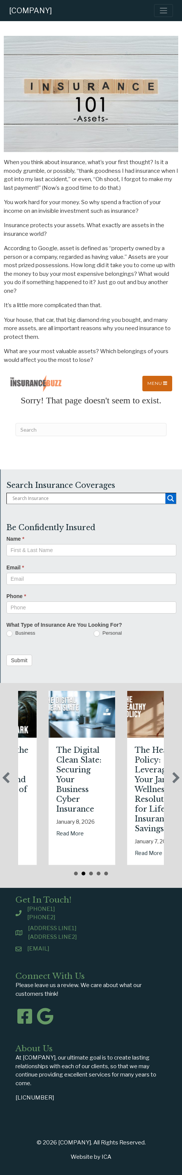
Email (15, 567)
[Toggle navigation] (163, 10)
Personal (108, 633)
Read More (96, 833)
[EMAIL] (38, 948)
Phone (16, 596)
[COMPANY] (30, 10)
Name (15, 539)
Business (20, 633)
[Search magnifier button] (170, 498)
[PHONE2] (41, 917)
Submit (19, 660)
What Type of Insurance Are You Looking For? (64, 625)
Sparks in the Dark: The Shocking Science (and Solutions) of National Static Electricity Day (29, 789)
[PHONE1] (41, 909)
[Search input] (87, 498)
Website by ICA (91, 1156)
